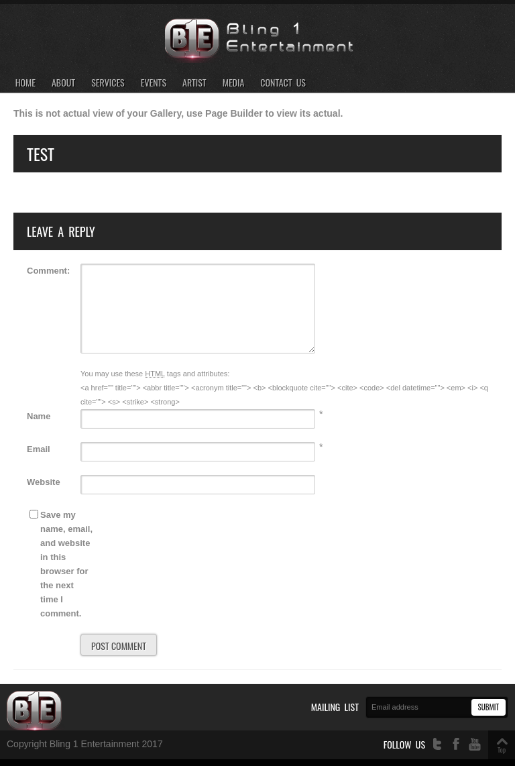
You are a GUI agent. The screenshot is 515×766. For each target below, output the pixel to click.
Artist (194, 82)
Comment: (48, 271)
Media (234, 82)
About (63, 82)
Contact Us (283, 82)
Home (25, 82)
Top (502, 750)
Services (108, 82)
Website (43, 482)
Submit (488, 707)
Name (38, 416)
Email (38, 449)
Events (153, 82)
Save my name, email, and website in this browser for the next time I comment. (66, 564)
